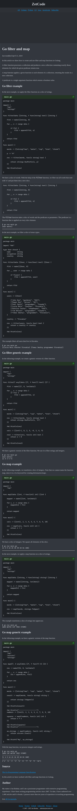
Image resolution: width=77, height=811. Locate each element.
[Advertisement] (38, 28)
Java (39, 10)
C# (35, 10)
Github (33, 806)
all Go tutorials (10, 799)
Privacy (49, 806)
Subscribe (55, 10)
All (19, 10)
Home (21, 806)
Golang (24, 10)
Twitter (27, 806)
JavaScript (46, 10)
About (55, 806)
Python (30, 10)
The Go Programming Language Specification (19, 772)
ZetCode (38, 4)
